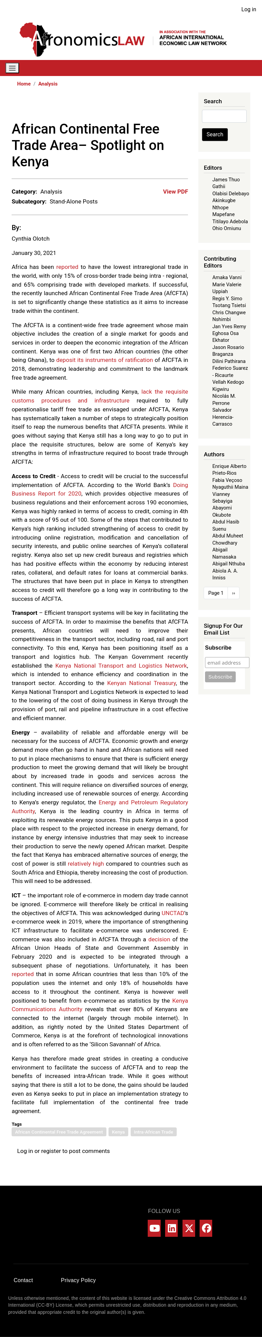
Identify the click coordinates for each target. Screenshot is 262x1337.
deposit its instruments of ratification (104, 359)
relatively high (86, 863)
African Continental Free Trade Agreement (59, 1132)
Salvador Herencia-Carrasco (222, 417)
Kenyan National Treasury (141, 683)
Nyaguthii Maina (230, 487)
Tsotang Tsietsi (229, 305)
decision (159, 939)
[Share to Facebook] (135, 106)
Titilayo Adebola (230, 221)
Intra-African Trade (153, 1132)
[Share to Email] (183, 106)
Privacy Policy (78, 1280)
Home (24, 84)
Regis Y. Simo (227, 298)
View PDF (175, 191)
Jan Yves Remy (229, 326)
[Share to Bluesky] (173, 106)
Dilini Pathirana (229, 361)
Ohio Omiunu (226, 228)
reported (67, 266)
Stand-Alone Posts (74, 201)
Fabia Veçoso (227, 480)
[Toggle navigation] (12, 68)
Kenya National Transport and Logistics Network (121, 665)
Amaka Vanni (227, 277)
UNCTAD (173, 913)
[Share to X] (145, 106)
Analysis (48, 84)
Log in (249, 9)
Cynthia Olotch (30, 238)
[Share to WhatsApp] (154, 106)
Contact (23, 1280)
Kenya (118, 1132)
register (51, 1151)
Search (214, 134)
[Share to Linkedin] (164, 106)
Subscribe (218, 648)
